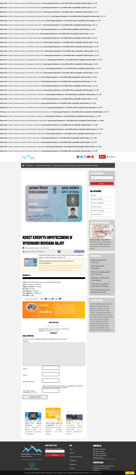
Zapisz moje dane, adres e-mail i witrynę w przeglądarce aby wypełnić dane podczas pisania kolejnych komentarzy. (62, 390)
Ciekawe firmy (96, 214)
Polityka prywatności (76, 460)
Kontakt (72, 456)
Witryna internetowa (29, 385)
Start (102, 157)
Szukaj (101, 183)
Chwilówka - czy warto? (52, 330)
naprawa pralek (106, 330)
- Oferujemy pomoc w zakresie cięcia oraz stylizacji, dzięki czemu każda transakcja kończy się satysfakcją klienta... (100, 244)
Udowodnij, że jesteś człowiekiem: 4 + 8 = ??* (30, 395)
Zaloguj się (111, 157)
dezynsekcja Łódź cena (97, 323)
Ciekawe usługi (96, 206)
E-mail (25, 379)
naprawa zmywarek (103, 306)
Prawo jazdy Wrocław (103, 325)
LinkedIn (57, 298)
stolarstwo (100, 308)
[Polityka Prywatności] (95, 473)
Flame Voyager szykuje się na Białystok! (57, 329)
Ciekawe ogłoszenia (98, 203)
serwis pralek (98, 319)
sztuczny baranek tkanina (97, 328)
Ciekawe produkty (97, 199)
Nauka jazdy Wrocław (102, 321)
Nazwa (25, 372)
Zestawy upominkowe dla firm (99, 304)
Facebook (42, 298)
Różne (94, 195)
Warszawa (93, 308)
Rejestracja (73, 468)
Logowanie (73, 464)
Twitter (50, 298)
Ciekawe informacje (98, 210)
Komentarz (26, 341)
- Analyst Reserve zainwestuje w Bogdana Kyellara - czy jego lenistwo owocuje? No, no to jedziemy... (33, 431)
